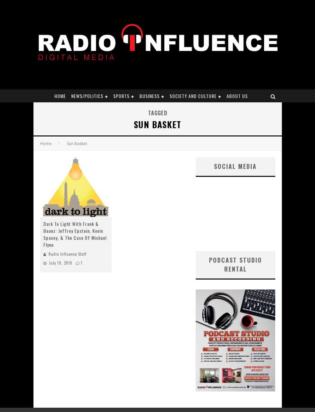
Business (149, 95)
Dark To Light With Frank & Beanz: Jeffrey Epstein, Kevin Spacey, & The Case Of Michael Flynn (75, 234)
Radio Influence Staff (67, 254)
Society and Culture (193, 95)
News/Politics (87, 95)
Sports (121, 95)
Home (60, 95)
